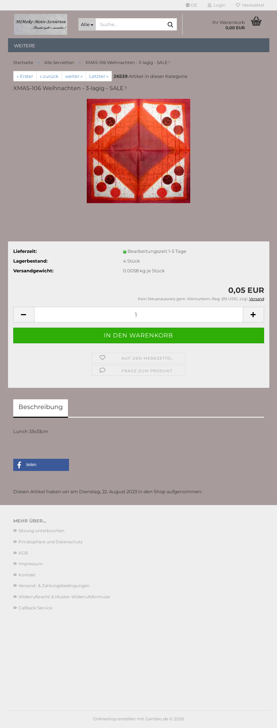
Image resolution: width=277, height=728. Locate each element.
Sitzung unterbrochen (41, 530)
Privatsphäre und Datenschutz (50, 541)
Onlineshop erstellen (114, 718)
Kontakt (27, 574)
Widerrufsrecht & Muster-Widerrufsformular (64, 596)
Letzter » (98, 76)
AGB (23, 552)
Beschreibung (40, 407)
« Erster (25, 76)
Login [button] (216, 5)
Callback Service (35, 607)
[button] (191, 5)
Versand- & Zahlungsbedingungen (54, 585)
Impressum (30, 563)
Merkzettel (250, 5)
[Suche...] (87, 24)
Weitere (24, 45)
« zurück (49, 76)
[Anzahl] (138, 314)
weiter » (74, 76)
